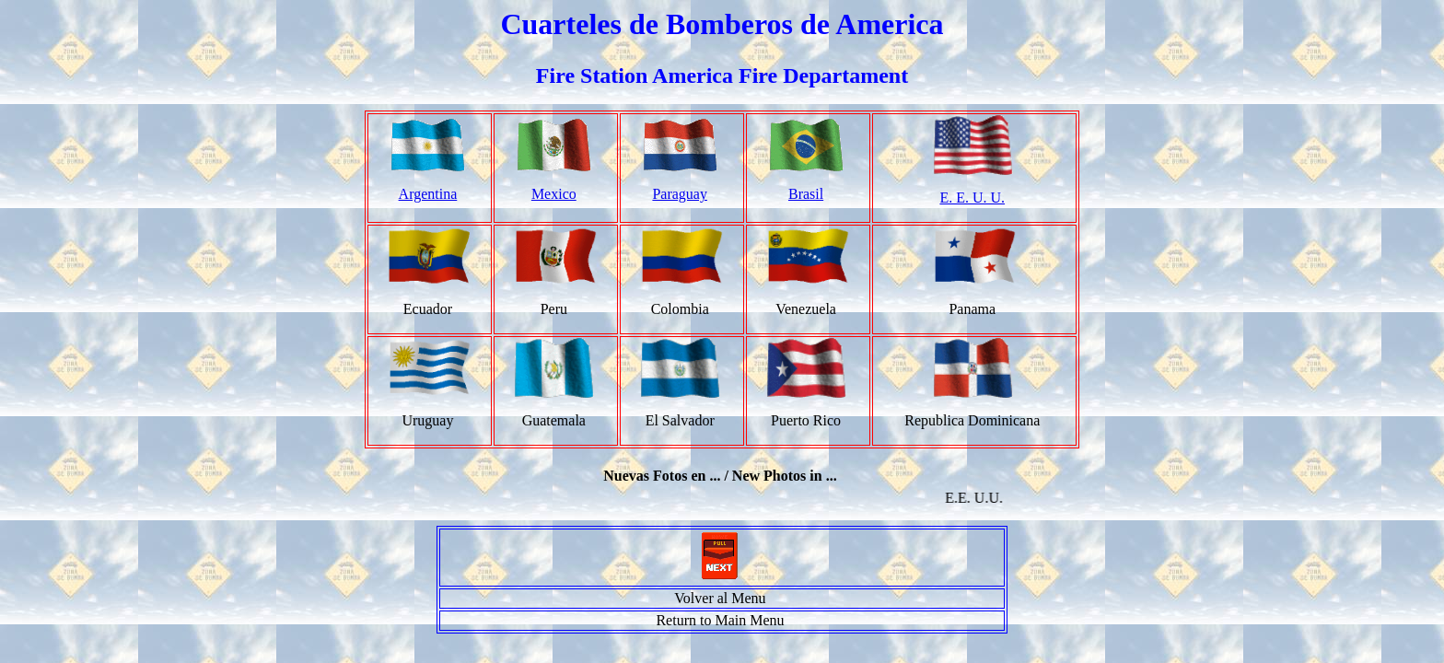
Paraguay (679, 194)
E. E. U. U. (972, 197)
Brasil (805, 194)
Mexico (553, 194)
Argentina (428, 194)
